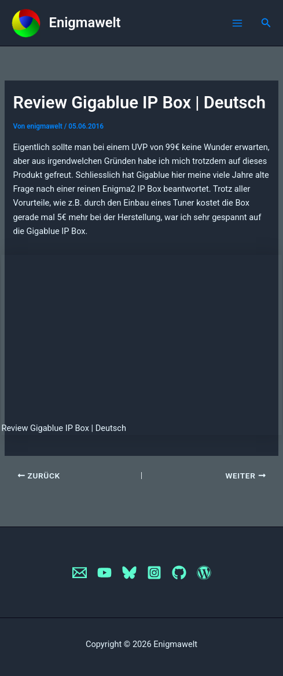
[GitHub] (179, 572)
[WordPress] (204, 572)
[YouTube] (104, 572)
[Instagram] (154, 572)
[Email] (79, 572)
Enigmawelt (85, 22)
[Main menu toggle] (237, 23)
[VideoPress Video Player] (141, 333)
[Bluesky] (129, 572)
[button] (266, 23)
